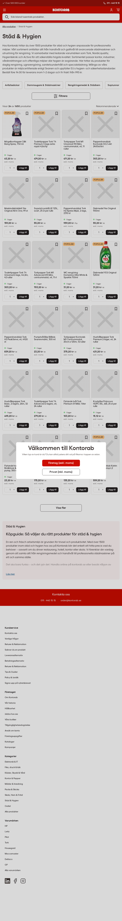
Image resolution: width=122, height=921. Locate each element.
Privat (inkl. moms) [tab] (61, 472)
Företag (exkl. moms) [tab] (61, 463)
